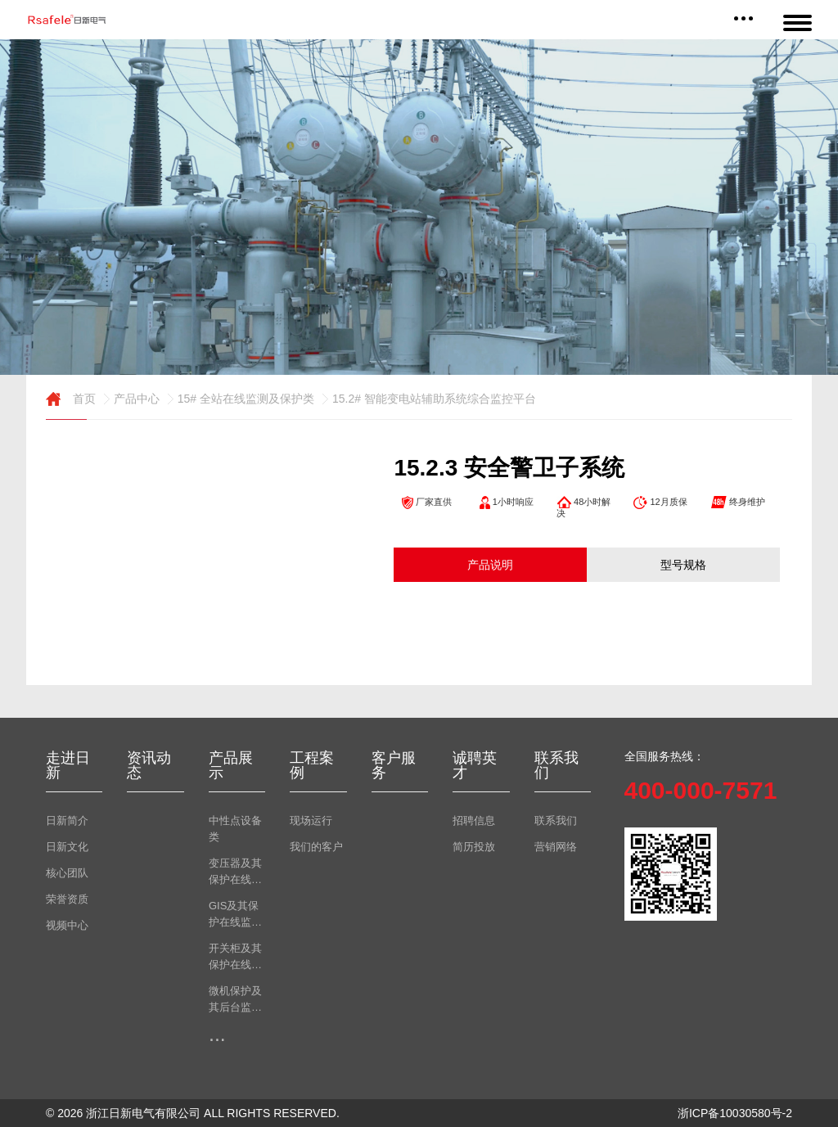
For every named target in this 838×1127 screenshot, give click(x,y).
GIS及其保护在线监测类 (235, 915)
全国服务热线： (664, 756)
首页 (71, 398)
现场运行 (311, 820)
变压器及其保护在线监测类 (235, 872)
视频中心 (67, 925)
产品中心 (129, 398)
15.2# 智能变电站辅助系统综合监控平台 (427, 398)
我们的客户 (316, 847)
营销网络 (555, 847)
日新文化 (67, 847)
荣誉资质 (67, 899)
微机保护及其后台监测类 (235, 1000)
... (217, 1034)
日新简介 (67, 820)
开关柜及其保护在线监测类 (235, 957)
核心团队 (67, 873)
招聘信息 (474, 820)
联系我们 (555, 820)
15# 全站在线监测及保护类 (238, 398)
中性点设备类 (235, 828)
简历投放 (474, 847)
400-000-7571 (700, 790)
